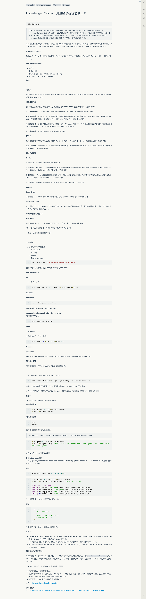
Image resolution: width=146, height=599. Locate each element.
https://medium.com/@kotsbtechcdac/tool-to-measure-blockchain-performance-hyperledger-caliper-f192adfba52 (66, 590)
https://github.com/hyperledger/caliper (44, 583)
